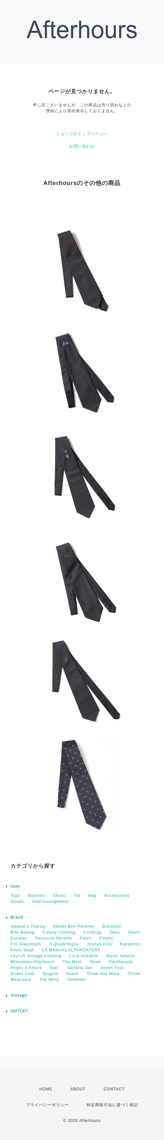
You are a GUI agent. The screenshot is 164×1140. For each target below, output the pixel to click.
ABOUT (78, 1089)
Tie (77, 895)
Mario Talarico (120, 956)
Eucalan (19, 938)
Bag (92, 895)
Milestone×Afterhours (33, 962)
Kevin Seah (22, 950)
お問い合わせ (82, 146)
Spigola (50, 973)
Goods (17, 901)
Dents (134, 932)
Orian (95, 962)
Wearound (21, 979)
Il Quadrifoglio (64, 944)
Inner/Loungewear (50, 901)
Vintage (19, 995)
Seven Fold (111, 967)
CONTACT (113, 1089)
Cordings (92, 932)
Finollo (106, 938)
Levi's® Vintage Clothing (36, 956)
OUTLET (19, 1011)
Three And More (103, 973)
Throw (134, 973)
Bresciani (112, 926)
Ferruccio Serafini (53, 938)
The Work (49, 979)
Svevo (72, 973)
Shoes (59, 895)
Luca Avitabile (83, 956)
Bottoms (36, 895)
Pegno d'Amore (26, 967)
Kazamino (130, 944)
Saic (54, 967)
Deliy (115, 932)
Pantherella (121, 962)
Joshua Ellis (99, 944)
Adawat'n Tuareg (28, 926)
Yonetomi (76, 979)
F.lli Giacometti (26, 944)
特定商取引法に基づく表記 (112, 1105)
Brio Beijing (23, 932)
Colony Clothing (58, 932)
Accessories (116, 895)
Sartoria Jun (79, 967)
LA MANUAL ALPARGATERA (71, 950)
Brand (17, 917)
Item (15, 886)
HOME (45, 1089)
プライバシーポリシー (47, 1105)
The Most (72, 962)
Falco (85, 938)
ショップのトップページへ (82, 134)
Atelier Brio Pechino (73, 926)
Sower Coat (23, 973)
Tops (15, 895)
